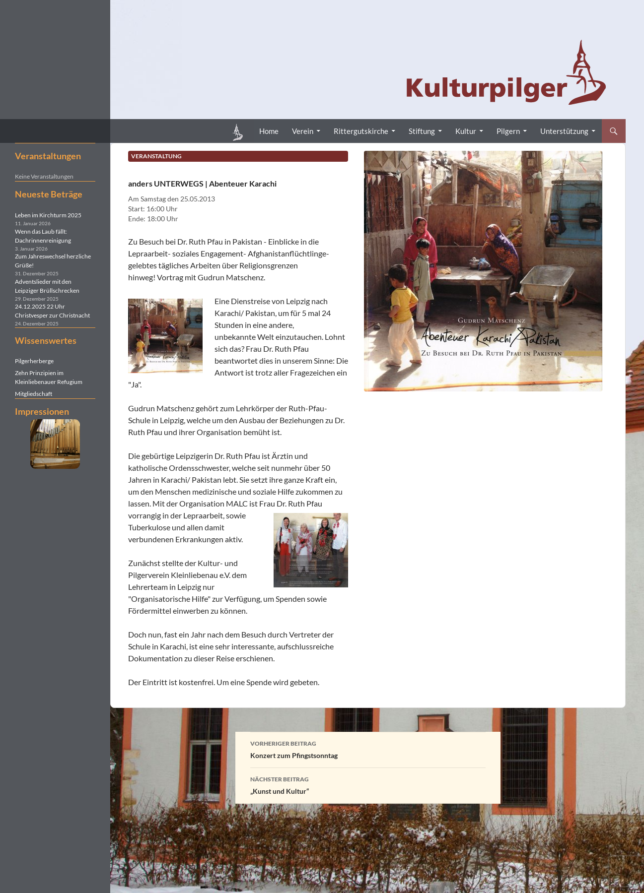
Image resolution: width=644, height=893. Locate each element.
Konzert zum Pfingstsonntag (368, 749)
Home (269, 131)
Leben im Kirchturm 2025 (48, 215)
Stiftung (422, 131)
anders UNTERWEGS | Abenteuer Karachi (202, 183)
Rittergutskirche (361, 131)
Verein (302, 131)
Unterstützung (564, 131)
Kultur (465, 131)
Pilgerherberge (34, 361)
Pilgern (508, 131)
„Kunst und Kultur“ (368, 784)
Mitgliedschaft (33, 393)
